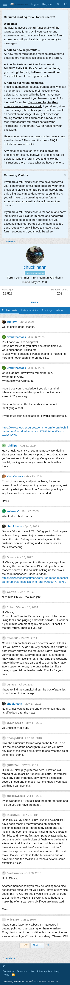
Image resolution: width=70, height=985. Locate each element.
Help (57, 971)
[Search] (65, 4)
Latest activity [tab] (29, 310)
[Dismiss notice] (64, 175)
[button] (4, 966)
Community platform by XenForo (30, 982)
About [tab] (59, 310)
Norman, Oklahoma (51, 277)
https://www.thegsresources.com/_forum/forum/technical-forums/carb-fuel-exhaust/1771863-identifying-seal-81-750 (35, 431)
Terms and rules (25, 971)
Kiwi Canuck (15, 476)
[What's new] (58, 4)
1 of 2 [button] (24, 945)
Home (6, 974)
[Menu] (5, 4)
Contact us (8, 971)
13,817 (8, 293)
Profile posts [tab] (9, 310)
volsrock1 (13, 511)
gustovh (12, 321)
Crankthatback (16, 337)
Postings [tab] (47, 310)
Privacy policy (44, 971)
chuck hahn (14, 526)
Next (37, 945)
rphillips (12, 445)
